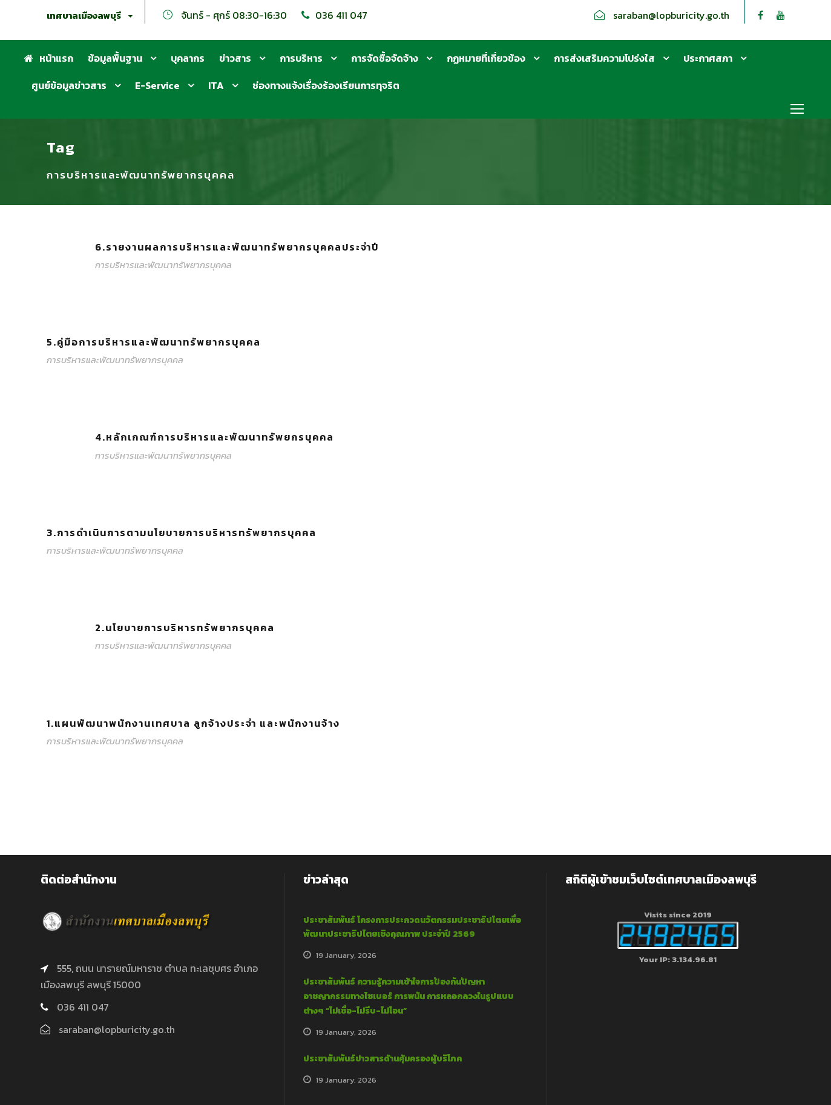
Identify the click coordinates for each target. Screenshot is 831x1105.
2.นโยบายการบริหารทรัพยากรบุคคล (185, 627)
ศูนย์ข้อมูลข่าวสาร (69, 85)
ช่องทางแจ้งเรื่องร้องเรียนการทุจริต (325, 85)
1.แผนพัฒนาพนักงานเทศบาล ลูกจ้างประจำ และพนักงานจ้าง (193, 723)
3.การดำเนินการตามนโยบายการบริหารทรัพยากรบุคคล (182, 532)
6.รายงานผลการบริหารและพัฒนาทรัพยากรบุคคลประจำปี (237, 247)
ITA (216, 85)
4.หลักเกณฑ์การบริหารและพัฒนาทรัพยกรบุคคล (214, 437)
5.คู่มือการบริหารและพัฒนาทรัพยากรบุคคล (154, 342)
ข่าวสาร (235, 58)
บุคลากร (188, 58)
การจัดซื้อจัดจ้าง (384, 58)
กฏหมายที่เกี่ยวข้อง (486, 58)
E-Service (157, 85)
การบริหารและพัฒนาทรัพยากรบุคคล (163, 265)
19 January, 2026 (346, 955)
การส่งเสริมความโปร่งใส (604, 58)
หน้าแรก (48, 58)
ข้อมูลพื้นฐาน (115, 58)
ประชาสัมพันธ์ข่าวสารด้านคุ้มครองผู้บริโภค (382, 1058)
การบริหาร (301, 58)
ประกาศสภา (707, 58)
